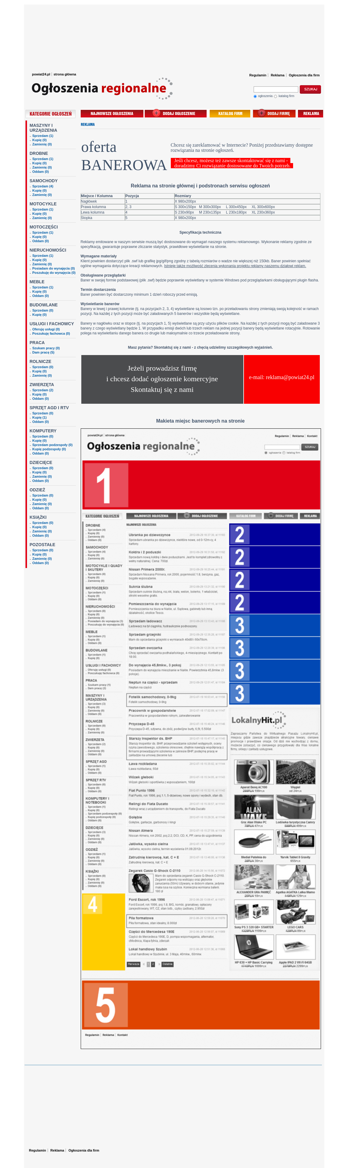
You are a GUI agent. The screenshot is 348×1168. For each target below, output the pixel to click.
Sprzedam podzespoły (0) (52, 445)
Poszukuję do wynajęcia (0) (54, 272)
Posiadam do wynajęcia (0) (53, 268)
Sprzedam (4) (42, 186)
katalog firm (284, 96)
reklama (310, 113)
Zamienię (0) (42, 144)
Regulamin (257, 75)
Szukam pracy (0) (46, 348)
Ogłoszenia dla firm (304, 75)
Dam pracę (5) (43, 352)
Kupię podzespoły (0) (49, 449)
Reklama (277, 75)
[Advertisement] (174, 36)
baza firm (229, 113)
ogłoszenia (263, 96)
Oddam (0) (40, 171)
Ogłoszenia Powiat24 (103, 21)
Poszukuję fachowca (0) (51, 333)
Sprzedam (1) (42, 136)
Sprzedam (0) (42, 310)
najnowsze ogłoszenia (112, 113)
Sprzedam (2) (42, 390)
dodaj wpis (274, 113)
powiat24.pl (41, 74)
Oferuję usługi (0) (46, 329)
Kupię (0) (39, 140)
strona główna (64, 74)
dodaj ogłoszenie (176, 113)
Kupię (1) (39, 417)
